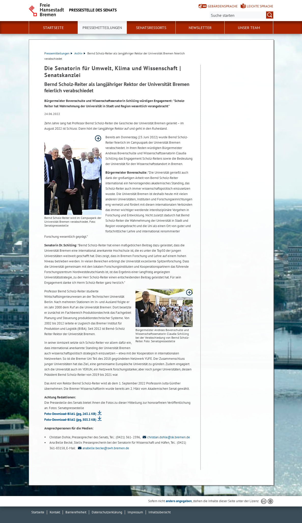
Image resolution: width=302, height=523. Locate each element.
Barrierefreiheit (75, 512)
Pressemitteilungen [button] (102, 27)
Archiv (79, 53)
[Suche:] (241, 15)
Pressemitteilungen (58, 53)
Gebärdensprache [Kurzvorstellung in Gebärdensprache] (223, 6)
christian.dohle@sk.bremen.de (165, 437)
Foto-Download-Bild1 (70, 414)
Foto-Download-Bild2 (70, 419)
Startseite (53, 27)
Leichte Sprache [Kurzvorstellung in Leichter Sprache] (260, 6)
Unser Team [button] (249, 27)
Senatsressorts (151, 27)
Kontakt (55, 512)
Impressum (135, 512)
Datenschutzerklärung (107, 512)
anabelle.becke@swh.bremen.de (103, 448)
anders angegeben (179, 501)
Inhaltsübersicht (159, 512)
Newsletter (200, 27)
